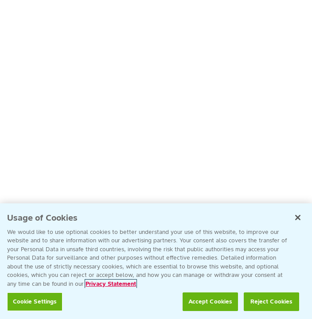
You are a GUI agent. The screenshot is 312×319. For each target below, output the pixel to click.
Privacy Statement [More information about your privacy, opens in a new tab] (111, 284)
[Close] (298, 217)
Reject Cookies (271, 301)
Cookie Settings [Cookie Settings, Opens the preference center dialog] (35, 301)
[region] (156, 261)
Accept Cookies (210, 301)
